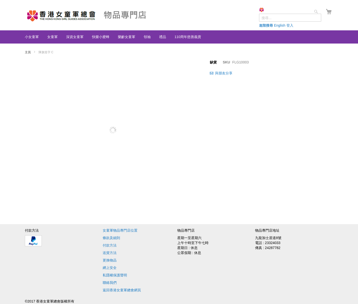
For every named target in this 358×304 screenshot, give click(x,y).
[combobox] (290, 18)
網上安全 (110, 268)
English (279, 25)
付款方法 (110, 245)
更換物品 (110, 260)
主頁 (28, 52)
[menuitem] (32, 37)
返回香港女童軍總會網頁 (122, 290)
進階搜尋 (266, 25)
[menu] (179, 37)
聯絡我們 (110, 283)
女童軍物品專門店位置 (120, 230)
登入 (289, 25)
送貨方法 (110, 253)
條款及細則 (111, 238)
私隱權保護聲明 (115, 275)
